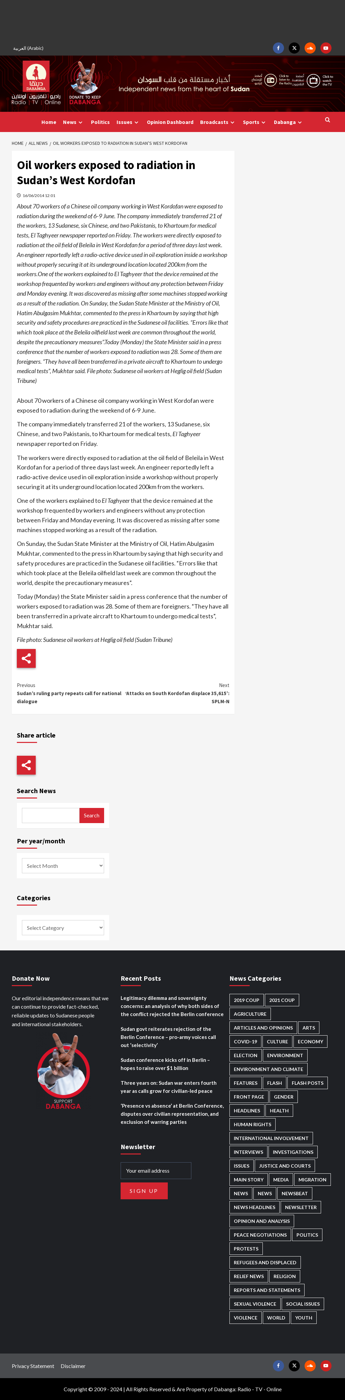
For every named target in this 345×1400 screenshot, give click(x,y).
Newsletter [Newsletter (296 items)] (301, 1207)
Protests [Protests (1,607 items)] (246, 1248)
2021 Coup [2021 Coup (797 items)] (282, 1000)
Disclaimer (73, 1366)
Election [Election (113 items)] (245, 1055)
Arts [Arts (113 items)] (309, 1028)
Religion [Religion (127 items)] (285, 1276)
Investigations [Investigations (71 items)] (293, 1152)
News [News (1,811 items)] (265, 1193)
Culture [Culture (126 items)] (277, 1041)
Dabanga (289, 122)
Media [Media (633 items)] (281, 1179)
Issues (128, 122)
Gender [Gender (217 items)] (283, 1097)
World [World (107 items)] (276, 1318)
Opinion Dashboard (170, 122)
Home (48, 122)
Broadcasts (218, 122)
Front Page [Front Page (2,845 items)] (249, 1097)
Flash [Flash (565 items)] (274, 1083)
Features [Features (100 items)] (245, 1083)
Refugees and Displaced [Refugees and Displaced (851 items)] (265, 1262)
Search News (36, 790)
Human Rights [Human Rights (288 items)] (252, 1124)
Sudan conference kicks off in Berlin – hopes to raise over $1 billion (165, 1064)
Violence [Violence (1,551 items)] (245, 1318)
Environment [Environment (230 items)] (285, 1055)
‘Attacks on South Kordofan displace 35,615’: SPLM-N (176, 693)
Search (91, 815)
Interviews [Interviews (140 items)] (248, 1152)
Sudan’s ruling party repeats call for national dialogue (70, 693)
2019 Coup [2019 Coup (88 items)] (246, 1000)
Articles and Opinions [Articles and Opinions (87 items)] (263, 1028)
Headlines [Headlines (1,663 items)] (247, 1110)
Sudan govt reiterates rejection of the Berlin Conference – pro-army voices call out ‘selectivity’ (168, 1037)
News (73, 122)
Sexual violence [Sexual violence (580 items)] (255, 1304)
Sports (255, 122)
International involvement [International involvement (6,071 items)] (271, 1138)
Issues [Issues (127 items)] (241, 1166)
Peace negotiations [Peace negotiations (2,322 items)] (260, 1235)
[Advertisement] (172, 20)
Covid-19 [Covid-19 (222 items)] (245, 1041)
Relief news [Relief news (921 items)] (249, 1276)
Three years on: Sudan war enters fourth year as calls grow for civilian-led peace (169, 1087)
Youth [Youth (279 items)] (303, 1318)
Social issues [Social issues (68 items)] (303, 1304)
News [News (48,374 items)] (241, 1193)
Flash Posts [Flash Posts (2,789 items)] (307, 1083)
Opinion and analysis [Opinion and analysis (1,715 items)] (262, 1221)
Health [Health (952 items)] (279, 1110)
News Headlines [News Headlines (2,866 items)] (254, 1207)
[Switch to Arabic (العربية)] (29, 48)
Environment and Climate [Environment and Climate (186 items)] (268, 1069)
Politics (100, 122)
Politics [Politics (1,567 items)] (307, 1235)
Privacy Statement (33, 1366)
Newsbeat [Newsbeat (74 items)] (295, 1193)
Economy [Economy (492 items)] (310, 1041)
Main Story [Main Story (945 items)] (248, 1179)
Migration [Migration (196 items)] (312, 1179)
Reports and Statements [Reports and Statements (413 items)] (267, 1290)
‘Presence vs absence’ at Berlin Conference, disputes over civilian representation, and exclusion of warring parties (172, 1114)
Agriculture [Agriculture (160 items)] (250, 1014)
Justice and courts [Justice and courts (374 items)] (285, 1166)
